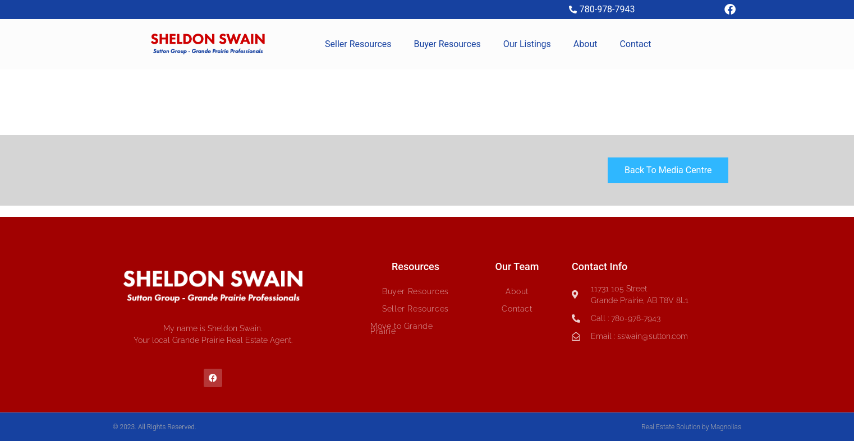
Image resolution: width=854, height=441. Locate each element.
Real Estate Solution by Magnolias (691, 427)
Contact (635, 44)
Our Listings (527, 44)
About (585, 44)
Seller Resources (358, 44)
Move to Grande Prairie (401, 329)
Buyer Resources (447, 44)
